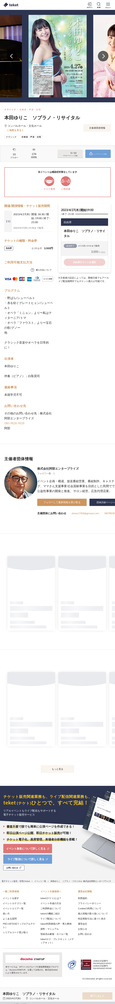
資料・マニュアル (49, 928)
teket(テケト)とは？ (50, 898)
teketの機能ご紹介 (50, 913)
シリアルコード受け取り (15, 932)
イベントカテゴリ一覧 (14, 903)
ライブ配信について (50, 918)
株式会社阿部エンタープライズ (58, 468)
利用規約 (82, 898)
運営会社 (82, 923)
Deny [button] (87, 985)
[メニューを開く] (108, 5)
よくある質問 (10, 918)
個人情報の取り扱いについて (93, 913)
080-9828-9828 (14, 423)
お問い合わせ (85, 934)
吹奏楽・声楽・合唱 (30, 109)
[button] (4, 991)
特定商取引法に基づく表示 (92, 918)
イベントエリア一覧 (13, 908)
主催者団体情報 (97, 127)
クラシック (10, 109)
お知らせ (82, 928)
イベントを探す (11, 898)
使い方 (6, 913)
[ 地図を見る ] (15, 130)
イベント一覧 (40, 881)
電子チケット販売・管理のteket (16, 881)
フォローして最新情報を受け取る (62, 502)
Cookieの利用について (89, 908)
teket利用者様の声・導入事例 (56, 923)
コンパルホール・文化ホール (44, 998)
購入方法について (44, 270)
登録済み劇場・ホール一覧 (54, 934)
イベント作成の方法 (50, 903)
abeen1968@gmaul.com (85, 513)
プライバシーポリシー (89, 903)
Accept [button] (104, 985)
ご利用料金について (50, 908)
